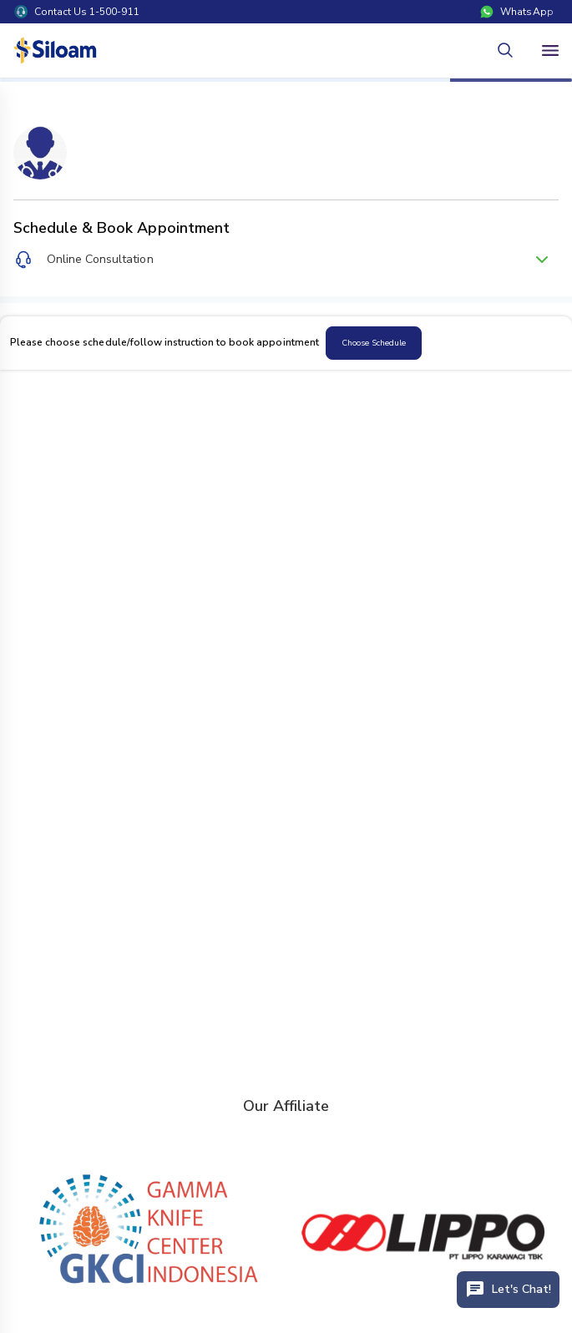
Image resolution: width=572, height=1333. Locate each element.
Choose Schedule (374, 343)
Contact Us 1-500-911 (76, 11)
